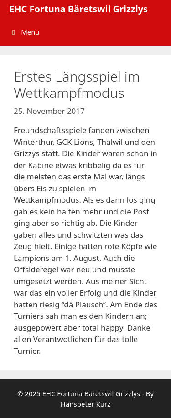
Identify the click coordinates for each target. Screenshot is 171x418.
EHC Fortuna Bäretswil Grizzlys (78, 9)
